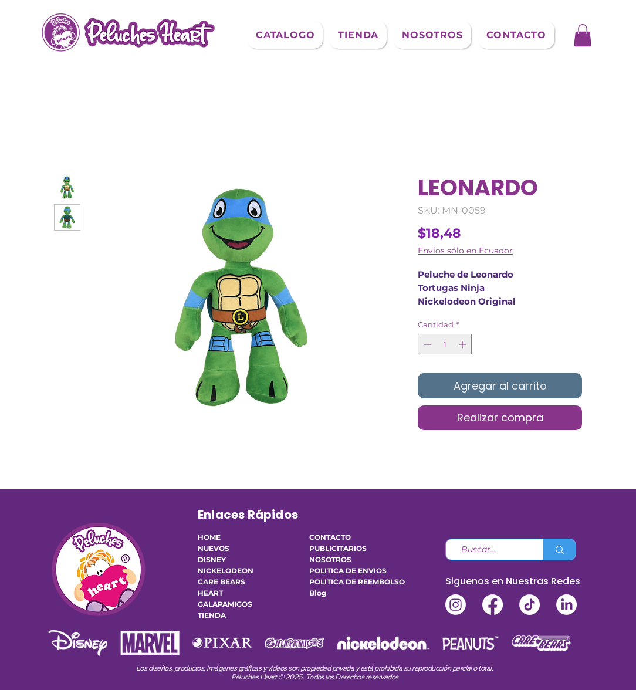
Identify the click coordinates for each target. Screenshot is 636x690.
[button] (285, 35)
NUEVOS (213, 548)
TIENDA (212, 615)
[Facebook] (492, 604)
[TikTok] (529, 604)
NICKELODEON (225, 570)
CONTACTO (330, 537)
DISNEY (212, 559)
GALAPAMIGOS (225, 604)
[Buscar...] (490, 549)
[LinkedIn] (566, 604)
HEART (210, 592)
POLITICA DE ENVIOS (344, 570)
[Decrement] (427, 344)
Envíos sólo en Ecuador (465, 251)
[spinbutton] (445, 344)
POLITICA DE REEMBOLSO (344, 581)
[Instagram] (455, 604)
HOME (209, 537)
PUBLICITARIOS (338, 548)
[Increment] (463, 344)
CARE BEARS (221, 581)
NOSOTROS (330, 559)
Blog (317, 592)
